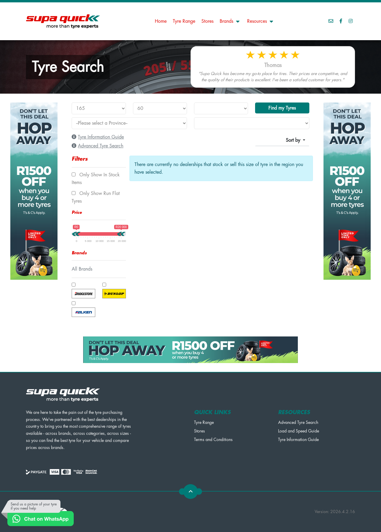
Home (161, 21)
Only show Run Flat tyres (96, 197)
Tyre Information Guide (298, 439)
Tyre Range (184, 21)
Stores (207, 21)
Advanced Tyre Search (298, 422)
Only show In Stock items (96, 179)
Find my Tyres (282, 108)
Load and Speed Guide (298, 431)
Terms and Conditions (213, 439)
